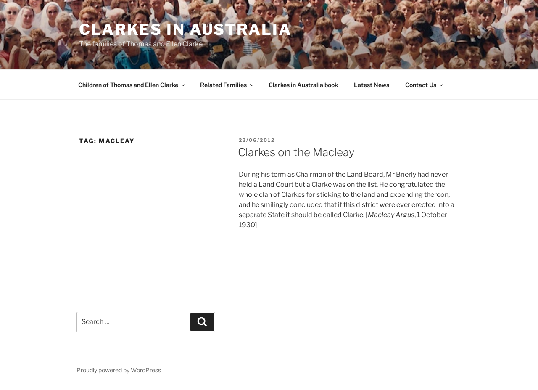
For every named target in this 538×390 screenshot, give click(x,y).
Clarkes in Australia (185, 29)
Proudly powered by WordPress (118, 370)
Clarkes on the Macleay (296, 152)
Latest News (371, 84)
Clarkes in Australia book (303, 84)
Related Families (227, 84)
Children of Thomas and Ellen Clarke (132, 84)
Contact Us (424, 84)
